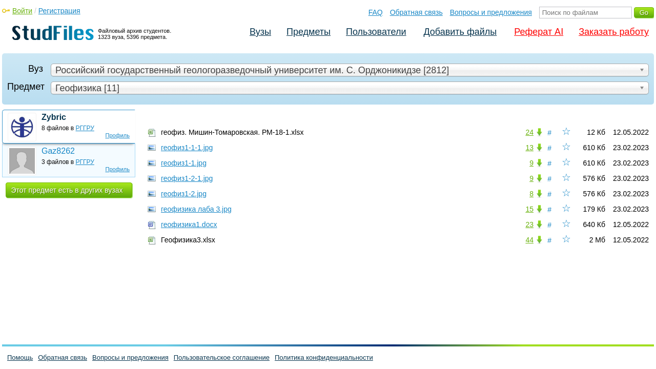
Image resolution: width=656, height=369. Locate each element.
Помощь (20, 357)
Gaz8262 (58, 151)
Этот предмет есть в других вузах (67, 190)
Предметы (308, 32)
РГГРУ (85, 128)
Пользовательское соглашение (222, 357)
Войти (22, 11)
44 (529, 240)
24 (529, 132)
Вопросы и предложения (491, 12)
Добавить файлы (460, 32)
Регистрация (59, 11)
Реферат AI (538, 32)
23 (529, 224)
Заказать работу (614, 32)
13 (529, 148)
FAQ (375, 12)
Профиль (118, 135)
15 (529, 209)
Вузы (260, 32)
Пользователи (376, 32)
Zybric (54, 117)
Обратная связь (416, 12)
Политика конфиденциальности (324, 357)
